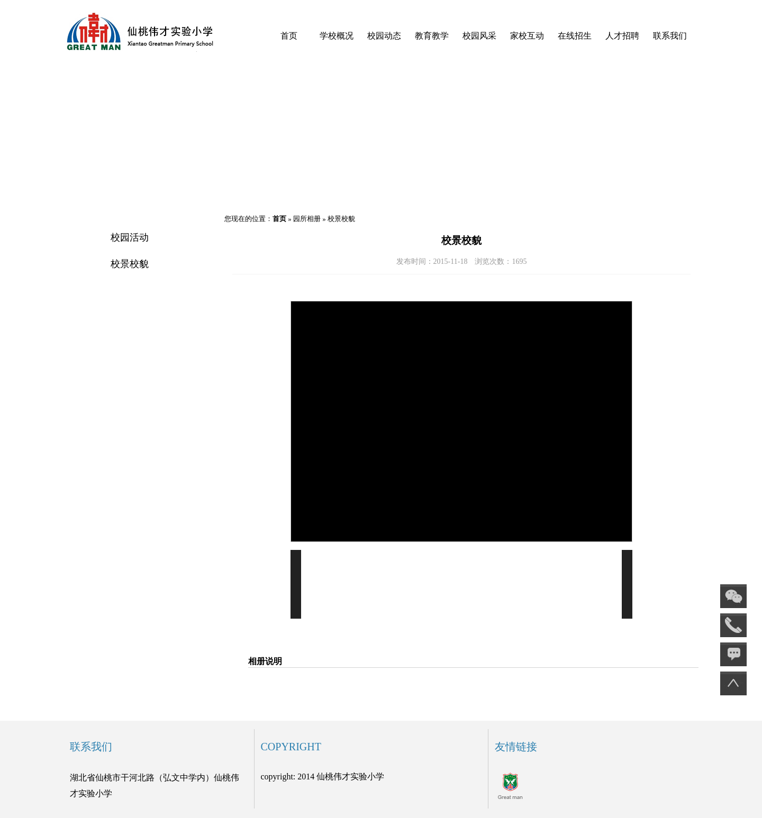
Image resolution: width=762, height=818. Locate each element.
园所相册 (307, 219)
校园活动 (130, 237)
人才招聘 (622, 35)
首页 (288, 35)
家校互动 (527, 35)
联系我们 (670, 35)
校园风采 (479, 35)
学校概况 (336, 35)
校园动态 (384, 35)
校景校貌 (130, 264)
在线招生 (575, 35)
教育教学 (432, 35)
